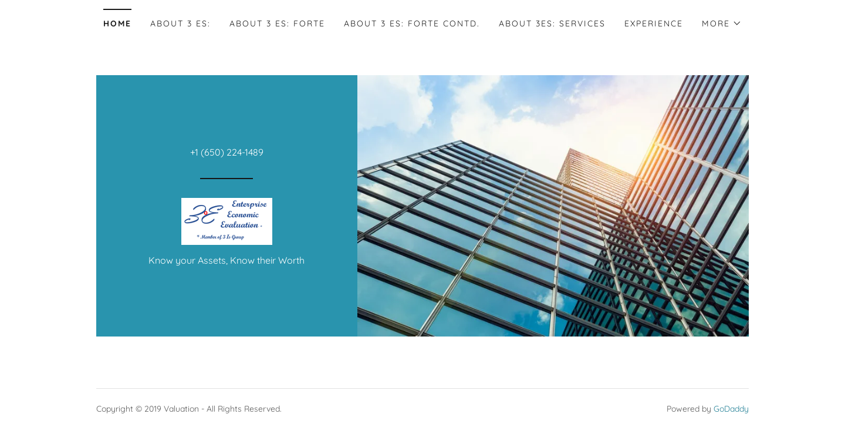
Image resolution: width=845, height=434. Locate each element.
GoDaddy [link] (731, 408)
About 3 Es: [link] (180, 23)
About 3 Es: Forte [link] (277, 23)
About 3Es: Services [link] (552, 23)
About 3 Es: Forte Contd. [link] (412, 23)
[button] (722, 23)
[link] (226, 220)
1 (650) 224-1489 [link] (229, 152)
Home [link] (117, 23)
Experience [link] (653, 23)
